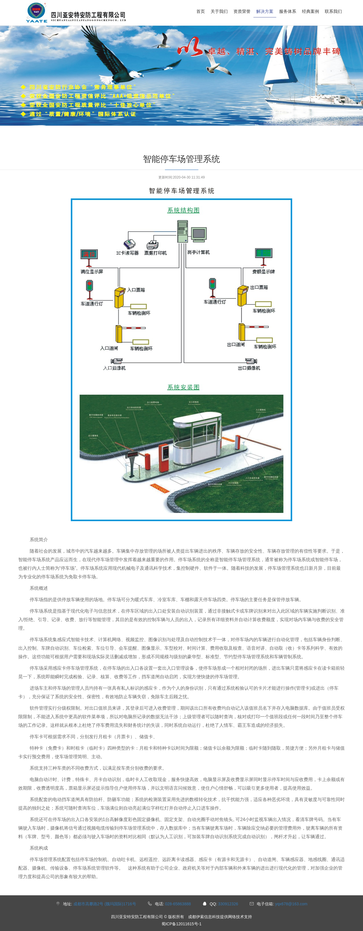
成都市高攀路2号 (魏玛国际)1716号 (104, 904)
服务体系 (287, 11)
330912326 (228, 904)
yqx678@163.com (291, 904)
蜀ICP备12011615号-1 (181, 924)
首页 (200, 11)
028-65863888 (178, 904)
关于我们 (219, 11)
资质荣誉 (242, 11)
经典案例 (310, 11)
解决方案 (264, 11)
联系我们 (333, 11)
